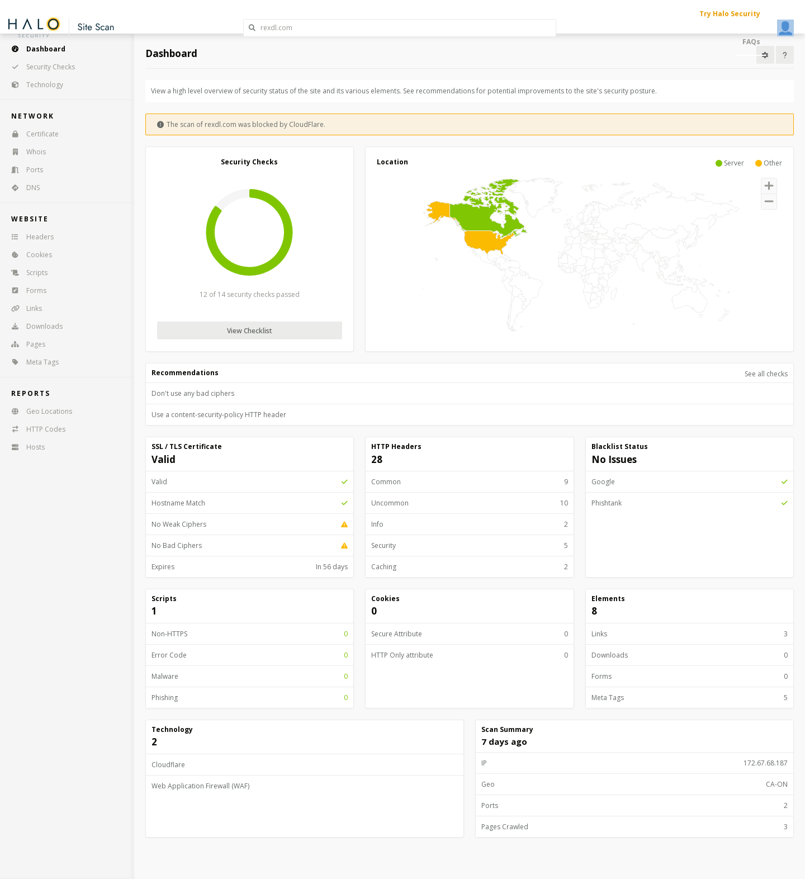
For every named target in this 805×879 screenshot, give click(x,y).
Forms (25, 290)
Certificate (31, 134)
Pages (24, 344)
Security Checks (39, 67)
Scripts (26, 272)
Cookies (28, 254)
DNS (22, 187)
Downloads (33, 326)
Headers (29, 237)
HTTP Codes (34, 429)
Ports (23, 169)
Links (23, 308)
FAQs (751, 41)
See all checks (766, 374)
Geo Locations (38, 411)
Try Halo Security (729, 13)
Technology (33, 84)
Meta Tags (31, 362)
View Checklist (249, 330)
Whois (25, 152)
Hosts (24, 447)
